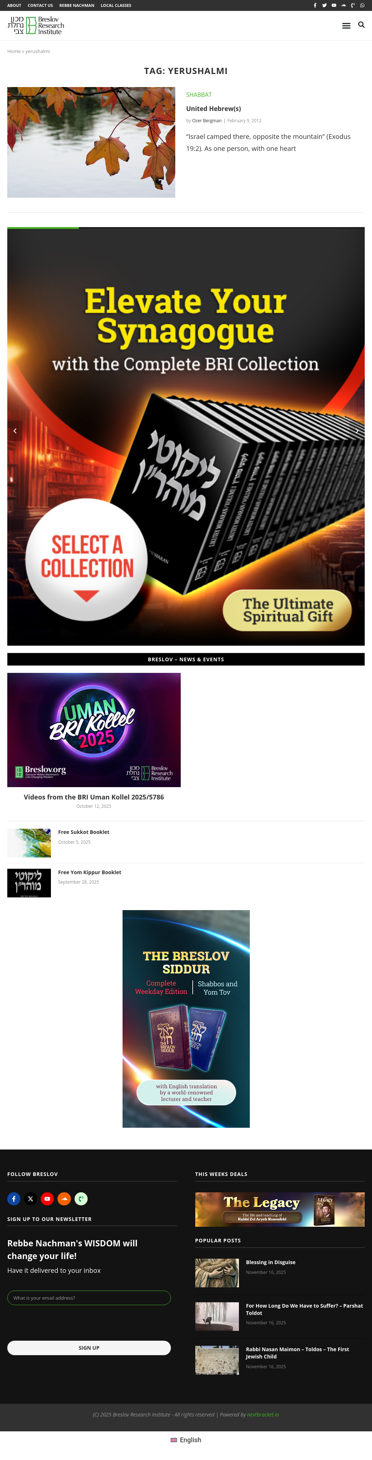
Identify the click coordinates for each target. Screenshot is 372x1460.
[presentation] (62, 1324)
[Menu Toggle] (346, 26)
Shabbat (199, 95)
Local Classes (118, 5)
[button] (15, 431)
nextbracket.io (263, 1415)
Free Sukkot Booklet (83, 833)
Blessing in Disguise (271, 1262)
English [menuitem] (190, 1440)
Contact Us (40, 5)
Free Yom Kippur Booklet (89, 872)
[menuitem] (186, 1440)
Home (14, 52)
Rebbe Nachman (78, 5)
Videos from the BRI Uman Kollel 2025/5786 (94, 797)
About (14, 5)
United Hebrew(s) (214, 109)
